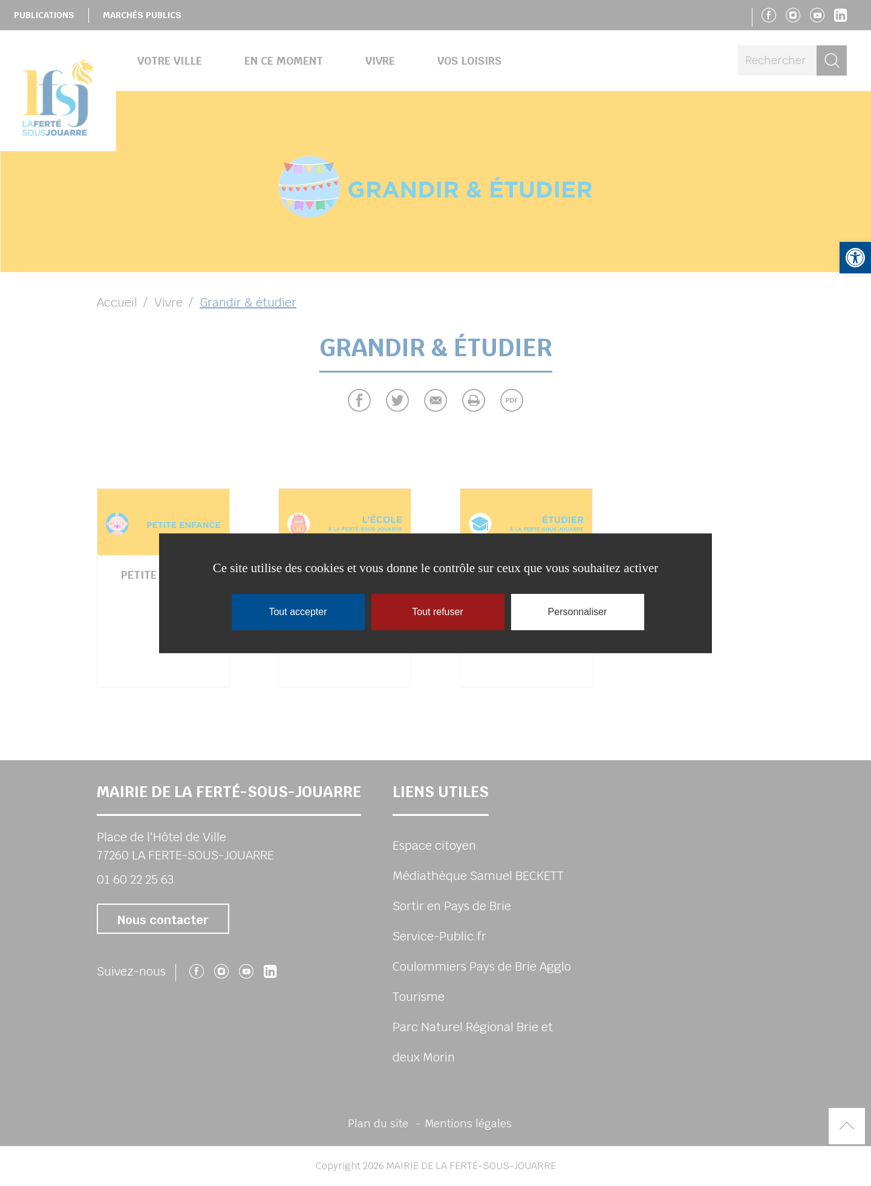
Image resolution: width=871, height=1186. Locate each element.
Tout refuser (437, 612)
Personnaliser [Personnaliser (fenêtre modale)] (577, 612)
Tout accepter (298, 612)
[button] (855, 257)
